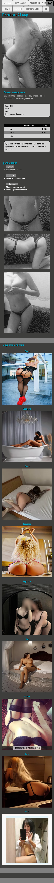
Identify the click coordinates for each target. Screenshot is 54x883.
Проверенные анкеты (39, 3)
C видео (7, 9)
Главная (7, 3)
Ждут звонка (20, 3)
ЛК (46, 9)
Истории (18, 9)
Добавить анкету (33, 9)
